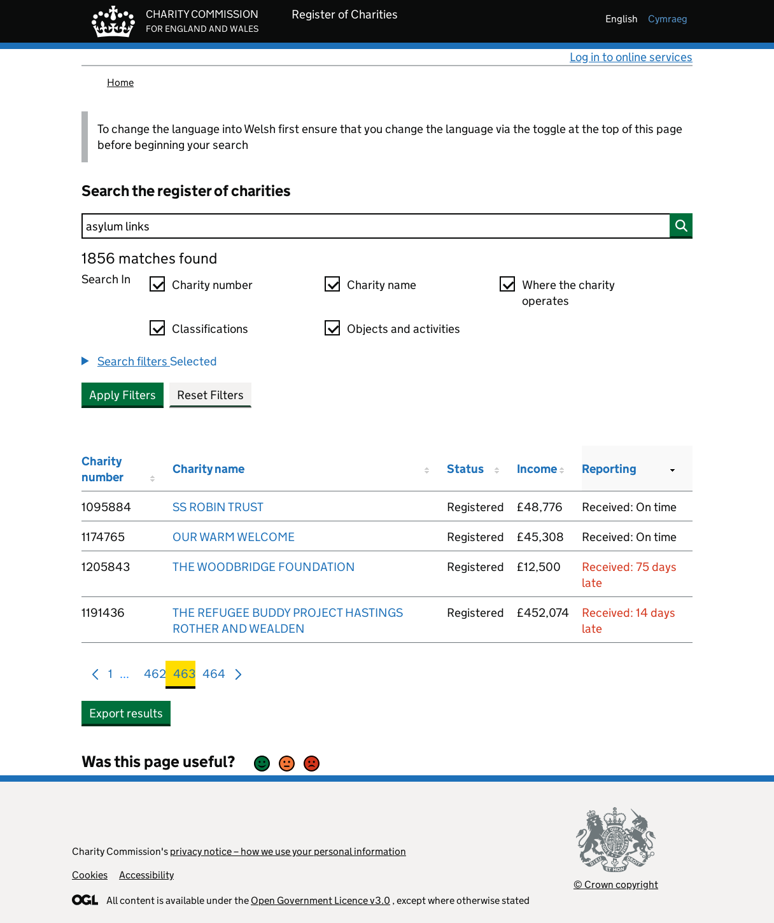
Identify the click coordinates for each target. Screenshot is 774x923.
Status (465, 469)
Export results (126, 713)
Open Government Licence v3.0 (320, 900)
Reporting (609, 469)
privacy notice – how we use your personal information (288, 851)
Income (537, 469)
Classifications (210, 328)
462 (155, 676)
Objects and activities (403, 328)
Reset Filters (210, 395)
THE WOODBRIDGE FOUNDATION (263, 567)
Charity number (212, 285)
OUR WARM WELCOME (233, 537)
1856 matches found (149, 258)
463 (184, 676)
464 (213, 676)
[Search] (387, 226)
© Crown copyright (615, 884)
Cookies (90, 875)
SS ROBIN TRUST (218, 507)
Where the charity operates (568, 293)
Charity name (381, 285)
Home (120, 82)
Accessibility (146, 875)
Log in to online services (631, 57)
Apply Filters (122, 395)
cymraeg (667, 19)
